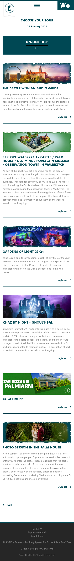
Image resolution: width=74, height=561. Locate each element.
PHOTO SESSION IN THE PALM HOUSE (32, 447)
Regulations (37, 536)
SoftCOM (66, 542)
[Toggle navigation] (37, 5)
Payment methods (37, 532)
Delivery (37, 528)
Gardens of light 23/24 (23, 252)
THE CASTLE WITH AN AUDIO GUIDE (30, 88)
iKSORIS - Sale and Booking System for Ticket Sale (30, 542)
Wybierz (62, 117)
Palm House (13, 399)
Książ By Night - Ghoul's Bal (28, 322)
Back (9, 505)
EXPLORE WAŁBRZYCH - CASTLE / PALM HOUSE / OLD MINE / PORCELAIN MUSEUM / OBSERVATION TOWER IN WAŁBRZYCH (36, 160)
